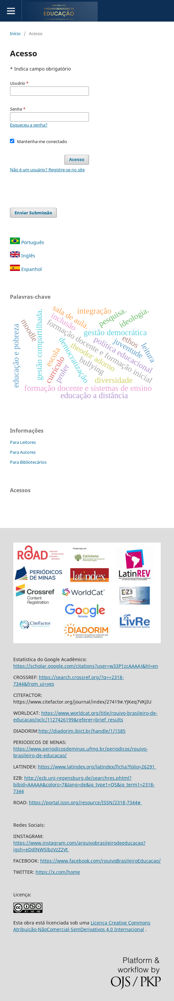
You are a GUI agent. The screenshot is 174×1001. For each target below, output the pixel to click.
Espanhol (26, 269)
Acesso (76, 159)
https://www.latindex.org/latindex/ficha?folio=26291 (97, 767)
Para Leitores (23, 442)
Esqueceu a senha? (28, 125)
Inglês (22, 255)
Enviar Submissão (33, 213)
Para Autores (23, 452)
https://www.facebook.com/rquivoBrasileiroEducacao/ (100, 861)
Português (27, 242)
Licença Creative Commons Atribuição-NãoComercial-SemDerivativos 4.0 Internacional (81, 926)
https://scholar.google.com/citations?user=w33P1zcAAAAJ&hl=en (85, 666)
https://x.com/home (58, 872)
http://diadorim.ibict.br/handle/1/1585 (82, 731)
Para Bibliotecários (28, 462)
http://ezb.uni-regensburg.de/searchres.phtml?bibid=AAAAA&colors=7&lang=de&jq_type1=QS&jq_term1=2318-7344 (84, 784)
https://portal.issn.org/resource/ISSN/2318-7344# (85, 802)
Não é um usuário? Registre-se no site (47, 170)
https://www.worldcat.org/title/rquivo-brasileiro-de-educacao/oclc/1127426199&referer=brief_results (85, 716)
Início (15, 33)
